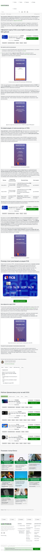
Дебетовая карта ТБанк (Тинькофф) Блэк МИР (17, 414)
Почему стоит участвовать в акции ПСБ (9, 380)
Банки (2, 367)
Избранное (35, 36)
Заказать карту (32, 38)
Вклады (33, 2)
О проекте (28, 525)
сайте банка (27, 54)
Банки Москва (36, 530)
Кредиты (26, 2)
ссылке (24, 50)
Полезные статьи (29, 540)
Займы (14, 2)
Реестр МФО (36, 538)
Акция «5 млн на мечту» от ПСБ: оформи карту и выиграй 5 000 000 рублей (9, 373)
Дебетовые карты (17, 367)
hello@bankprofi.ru (22, 528)
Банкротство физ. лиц (37, 526)
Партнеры (28, 535)
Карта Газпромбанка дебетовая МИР (16, 425)
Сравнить (29, 36)
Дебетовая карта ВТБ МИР (14, 401)
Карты (20, 2)
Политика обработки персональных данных (28, 532)
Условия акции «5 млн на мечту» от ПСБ (9, 377)
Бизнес (15, 8)
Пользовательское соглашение (29, 528)
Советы (11, 367)
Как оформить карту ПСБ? (8, 382)
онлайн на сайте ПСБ (30, 308)
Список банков (37, 528)
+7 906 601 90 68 (21, 525)
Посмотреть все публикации (9, 363)
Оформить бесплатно (20, 301)
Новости (6, 367)
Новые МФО (36, 540)
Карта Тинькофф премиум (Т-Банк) (16, 437)
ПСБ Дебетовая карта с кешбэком (16, 37)
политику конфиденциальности (26, 549)
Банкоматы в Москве (36, 533)
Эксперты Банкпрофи (28, 538)
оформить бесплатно (18, 20)
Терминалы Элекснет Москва (37, 536)
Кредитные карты (12, 396)
